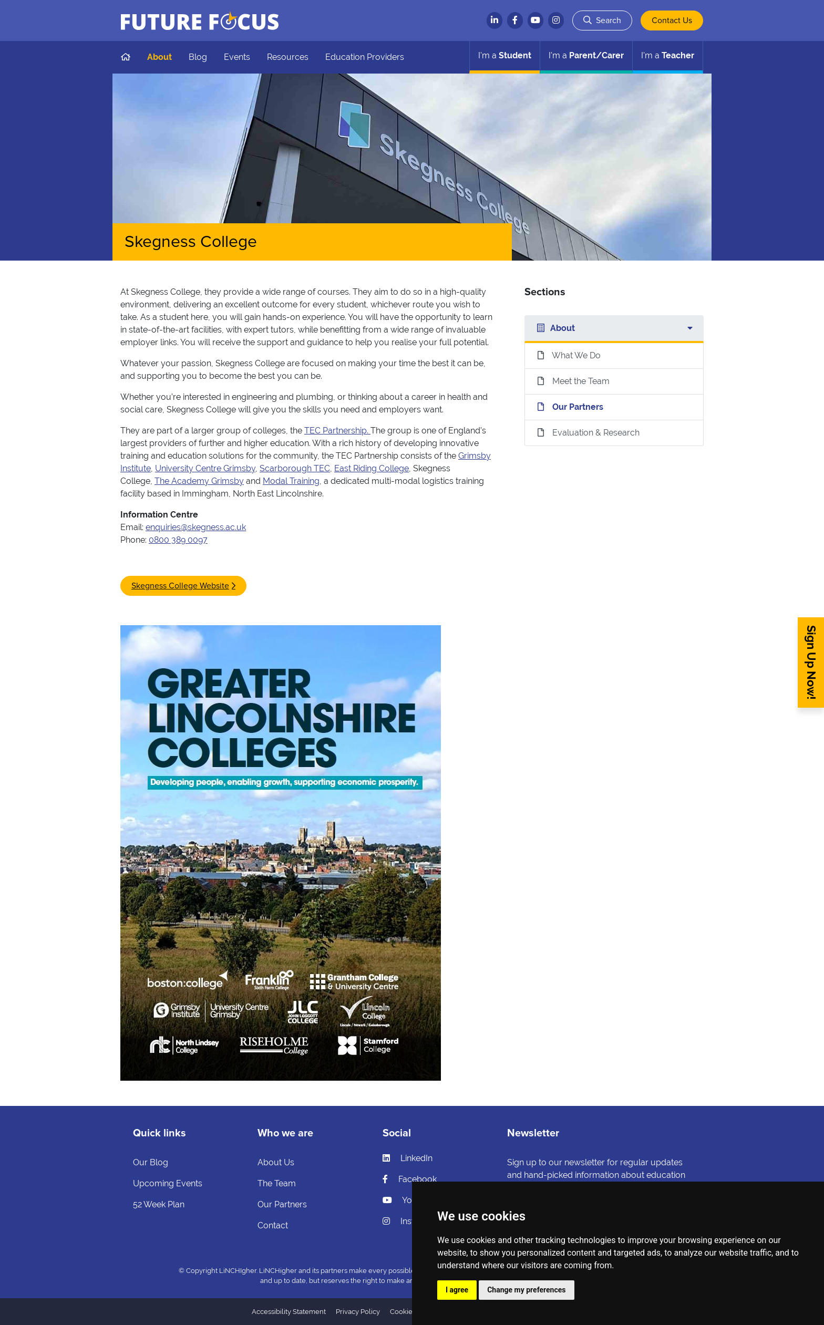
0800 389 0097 (178, 540)
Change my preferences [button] (526, 1290)
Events (237, 57)
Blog (198, 57)
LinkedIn (407, 1158)
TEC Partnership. (337, 431)
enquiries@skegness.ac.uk (196, 527)
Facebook (410, 1179)
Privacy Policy (358, 1312)
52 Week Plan (158, 1204)
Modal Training (291, 481)
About (159, 57)
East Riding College (371, 468)
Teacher (667, 55)
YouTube (409, 1200)
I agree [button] (457, 1290)
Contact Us (672, 20)
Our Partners (282, 1204)
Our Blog (150, 1162)
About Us (276, 1162)
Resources (287, 57)
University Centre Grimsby (205, 468)
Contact (273, 1225)
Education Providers (364, 57)
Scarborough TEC (295, 468)
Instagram (411, 1221)
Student (504, 55)
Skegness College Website (180, 586)
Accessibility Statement (289, 1312)
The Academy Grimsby (199, 481)
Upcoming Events (167, 1183)
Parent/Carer (586, 55)
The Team (277, 1183)
